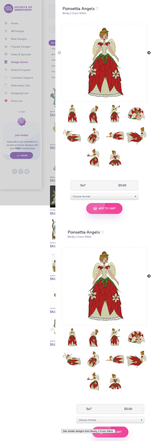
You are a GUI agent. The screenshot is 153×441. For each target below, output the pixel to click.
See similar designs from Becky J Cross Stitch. (88, 431)
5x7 (83, 185)
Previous (59, 53)
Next (149, 53)
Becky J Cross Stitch (74, 13)
